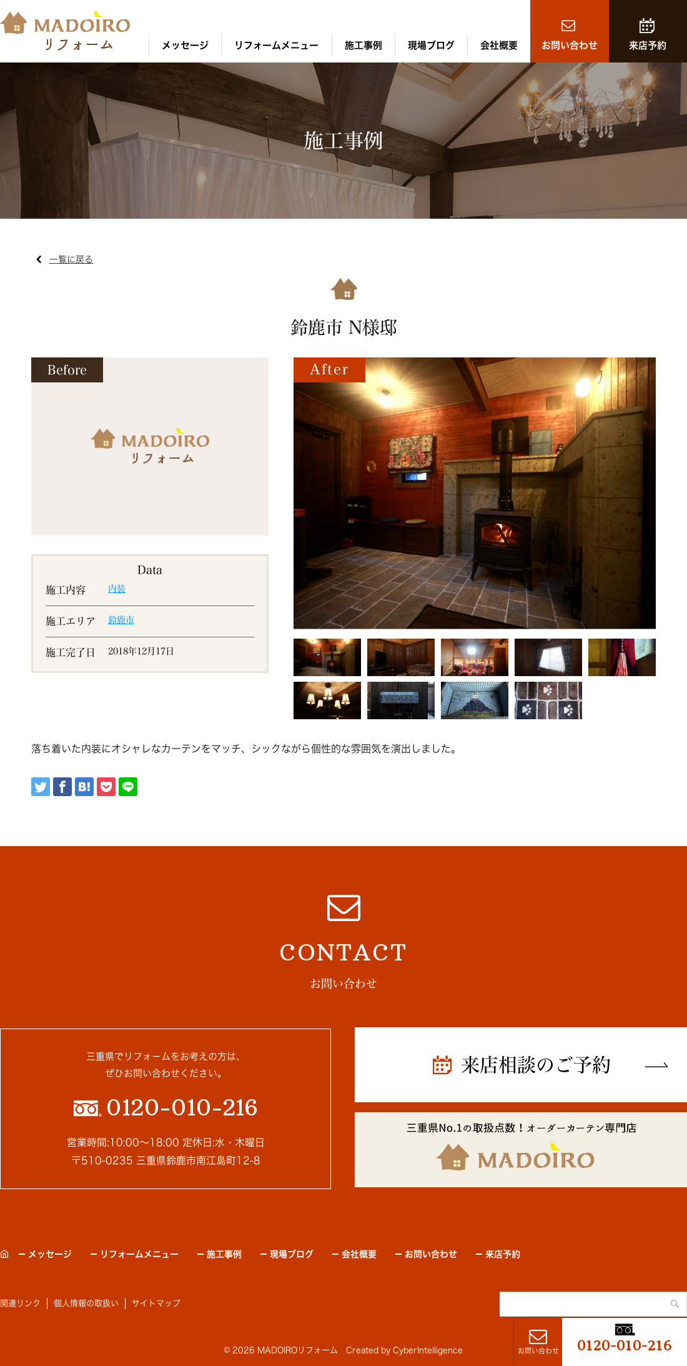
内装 (117, 588)
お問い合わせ (569, 45)
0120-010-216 (624, 1345)
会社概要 (499, 45)
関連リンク (20, 1303)
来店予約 (647, 45)
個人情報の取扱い (86, 1303)
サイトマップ (156, 1303)
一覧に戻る (71, 259)
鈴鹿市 (121, 620)
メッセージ (185, 45)
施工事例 (363, 45)
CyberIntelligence (428, 1350)
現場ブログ (431, 45)
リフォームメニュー (276, 45)
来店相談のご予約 (536, 1064)
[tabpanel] (475, 493)
